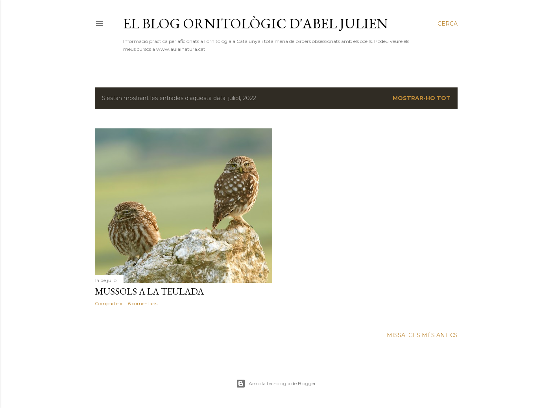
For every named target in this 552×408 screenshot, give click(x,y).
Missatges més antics (422, 335)
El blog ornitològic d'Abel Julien (255, 23)
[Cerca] (448, 23)
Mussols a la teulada (149, 291)
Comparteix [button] (108, 303)
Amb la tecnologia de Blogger (276, 383)
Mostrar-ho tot (421, 98)
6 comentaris (142, 303)
